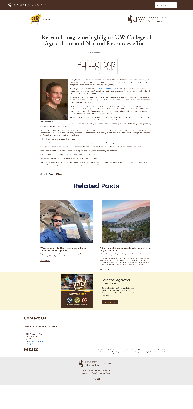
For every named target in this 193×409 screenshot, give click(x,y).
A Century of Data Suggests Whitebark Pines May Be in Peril (125, 249)
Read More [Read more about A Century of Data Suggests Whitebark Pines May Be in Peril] (104, 269)
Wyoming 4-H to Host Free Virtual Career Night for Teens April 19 (64, 249)
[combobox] (166, 5)
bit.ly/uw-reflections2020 (109, 89)
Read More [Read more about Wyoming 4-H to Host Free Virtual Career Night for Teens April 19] (45, 261)
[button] (57, 174)
